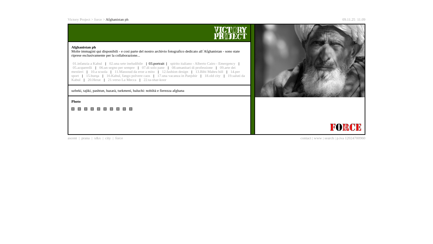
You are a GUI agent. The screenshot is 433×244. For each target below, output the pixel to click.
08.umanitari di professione (192, 67)
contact (305, 138)
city (108, 138)
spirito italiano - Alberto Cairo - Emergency (202, 63)
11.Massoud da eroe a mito (135, 71)
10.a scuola (99, 71)
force (98, 19)
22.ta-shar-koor (154, 80)
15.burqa (92, 76)
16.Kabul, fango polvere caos (128, 76)
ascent (72, 138)
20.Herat (94, 80)
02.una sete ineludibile (126, 63)
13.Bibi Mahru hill (209, 71)
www (318, 138)
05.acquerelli (82, 67)
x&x (97, 138)
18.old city (213, 76)
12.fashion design (175, 71)
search (329, 138)
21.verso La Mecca (122, 80)
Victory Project (79, 19)
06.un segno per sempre (117, 67)
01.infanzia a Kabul (87, 63)
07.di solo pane (153, 67)
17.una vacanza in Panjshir (177, 76)
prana (86, 138)
